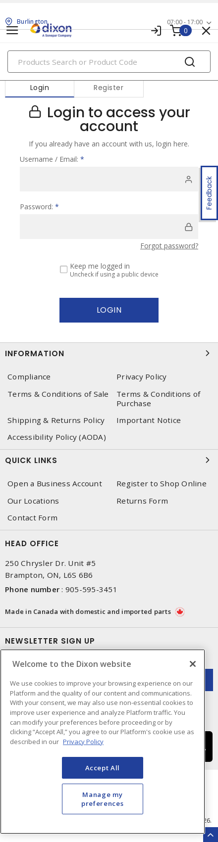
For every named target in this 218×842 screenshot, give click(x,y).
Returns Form (142, 501)
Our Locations (33, 501)
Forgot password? (169, 245)
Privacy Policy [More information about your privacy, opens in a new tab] (83, 741)
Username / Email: (52, 159)
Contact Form (32, 517)
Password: (39, 206)
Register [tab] (108, 88)
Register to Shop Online (161, 483)
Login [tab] (40, 88)
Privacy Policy (141, 376)
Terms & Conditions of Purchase (158, 398)
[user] (109, 179)
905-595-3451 (91, 589)
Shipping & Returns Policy (56, 420)
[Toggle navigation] (12, 30)
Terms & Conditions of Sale (58, 394)
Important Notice (148, 420)
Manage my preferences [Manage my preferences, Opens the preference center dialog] (102, 799)
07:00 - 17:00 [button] (185, 22)
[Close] (193, 664)
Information (109, 353)
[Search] (109, 61)
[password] (109, 226)
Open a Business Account (54, 483)
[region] (102, 741)
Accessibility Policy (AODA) (56, 437)
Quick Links (109, 460)
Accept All (102, 767)
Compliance (29, 376)
